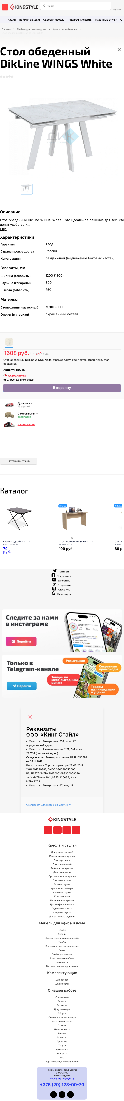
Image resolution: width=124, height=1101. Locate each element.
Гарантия (62, 1041)
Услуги (62, 1049)
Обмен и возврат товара (62, 1021)
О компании (62, 1001)
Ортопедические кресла (62, 880)
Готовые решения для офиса (62, 970)
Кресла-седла (62, 900)
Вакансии (62, 1009)
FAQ (62, 1061)
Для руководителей (62, 856)
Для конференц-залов (62, 908)
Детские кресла (62, 876)
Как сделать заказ (62, 1025)
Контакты (62, 1057)
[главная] (24, 7)
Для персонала (62, 864)
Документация (62, 1013)
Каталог (18, 493)
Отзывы (62, 1029)
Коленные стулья (62, 896)
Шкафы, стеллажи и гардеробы (62, 941)
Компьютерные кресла (62, 860)
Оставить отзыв (19, 462)
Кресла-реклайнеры (62, 892)
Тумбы (62, 945)
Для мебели (62, 987)
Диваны (62, 937)
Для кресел (62, 983)
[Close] (31, 719)
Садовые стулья (62, 916)
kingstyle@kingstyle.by (62, 1082)
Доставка (62, 1045)
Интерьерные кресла (62, 904)
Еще (3, 230)
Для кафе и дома (62, 884)
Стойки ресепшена (62, 958)
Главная (6, 29)
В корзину (62, 389)
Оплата (62, 1005)
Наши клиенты (62, 1033)
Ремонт (62, 1037)
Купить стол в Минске (64, 29)
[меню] (5, 7)
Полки (62, 954)
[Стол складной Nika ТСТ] (27, 522)
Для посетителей (62, 868)
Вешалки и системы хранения (62, 950)
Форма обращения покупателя (62, 1065)
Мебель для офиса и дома (31, 29)
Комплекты (62, 966)
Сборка (62, 1017)
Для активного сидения (62, 920)
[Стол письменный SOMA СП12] (82, 522)
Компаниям (62, 1053)
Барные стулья (62, 888)
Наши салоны (26, 426)
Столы (62, 933)
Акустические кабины (62, 962)
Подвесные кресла (62, 912)
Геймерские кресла (62, 872)
